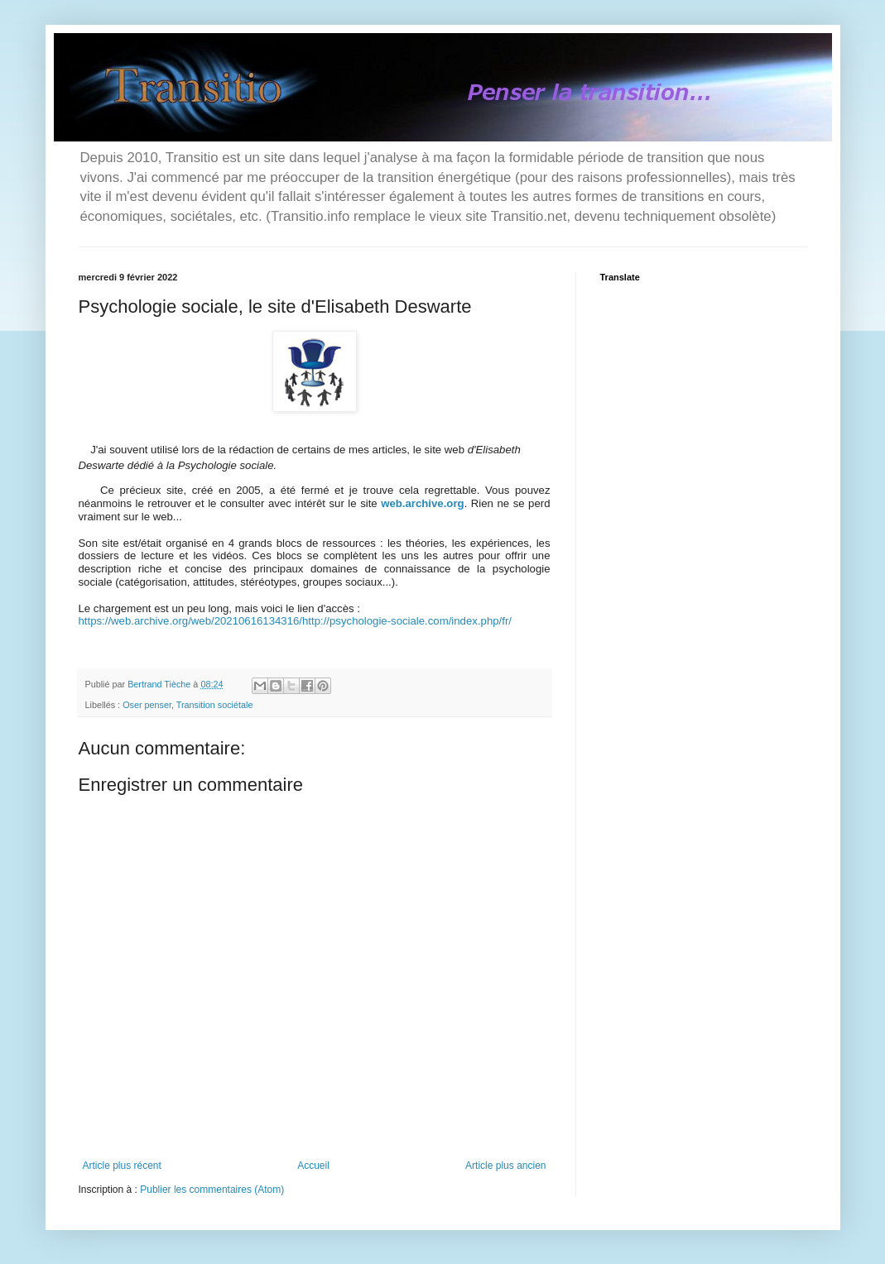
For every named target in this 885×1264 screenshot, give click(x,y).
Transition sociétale (214, 705)
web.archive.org (422, 503)
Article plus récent (122, 1165)
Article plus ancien (505, 1165)
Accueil (313, 1165)
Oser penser (147, 705)
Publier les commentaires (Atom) (212, 1189)
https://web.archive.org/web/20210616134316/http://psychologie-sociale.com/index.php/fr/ (295, 621)
